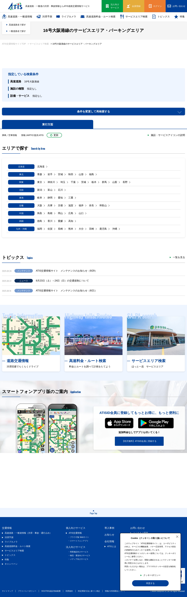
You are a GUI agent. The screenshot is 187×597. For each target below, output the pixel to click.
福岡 (39, 228)
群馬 (104, 182)
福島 (91, 174)
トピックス (161, 16)
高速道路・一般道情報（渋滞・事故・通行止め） (28, 533)
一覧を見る (179, 257)
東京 (39, 182)
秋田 (70, 174)
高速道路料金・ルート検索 (97, 16)
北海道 (41, 166)
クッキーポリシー (151, 575)
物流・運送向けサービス (80, 555)
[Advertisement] (93, 58)
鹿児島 (103, 228)
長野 (125, 182)
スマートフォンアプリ (79, 541)
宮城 (60, 174)
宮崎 (91, 228)
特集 (179, 16)
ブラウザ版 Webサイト (79, 537)
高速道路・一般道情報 (17, 16)
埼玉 (62, 182)
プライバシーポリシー (27, 591)
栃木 (94, 182)
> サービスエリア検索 (38, 44)
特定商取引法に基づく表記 (89, 591)
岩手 (50, 174)
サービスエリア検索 (133, 16)
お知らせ (109, 534)
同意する (150, 583)
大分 (81, 228)
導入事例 (109, 528)
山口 (81, 213)
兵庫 (50, 205)
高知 (70, 221)
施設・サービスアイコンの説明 (168, 135)
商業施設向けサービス (79, 552)
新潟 (39, 190)
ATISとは (111, 546)
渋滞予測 (44, 16)
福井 (81, 205)
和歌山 (103, 205)
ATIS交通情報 (75, 533)
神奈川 (51, 182)
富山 (50, 190)
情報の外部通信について (115, 591)
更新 (54, 135)
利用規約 (69, 591)
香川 (50, 221)
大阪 (39, 205)
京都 (60, 205)
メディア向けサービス (79, 559)
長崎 (60, 228)
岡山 (60, 213)
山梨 (114, 182)
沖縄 (114, 228)
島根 (50, 213)
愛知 (60, 197)
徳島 (39, 221)
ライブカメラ (66, 16)
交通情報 (7, 528)
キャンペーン (11, 564)
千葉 (73, 182)
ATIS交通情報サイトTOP (14, 44)
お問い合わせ (137, 528)
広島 (70, 213)
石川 (60, 190)
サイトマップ (7, 591)
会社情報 (109, 541)
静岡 (50, 197)
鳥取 (39, 213)
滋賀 (70, 205)
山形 (81, 174)
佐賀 (50, 228)
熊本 (70, 228)
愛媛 (60, 221)
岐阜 (39, 197)
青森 (39, 174)
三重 (70, 197)
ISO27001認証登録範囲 (51, 591)
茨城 (83, 182)
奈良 (91, 205)
